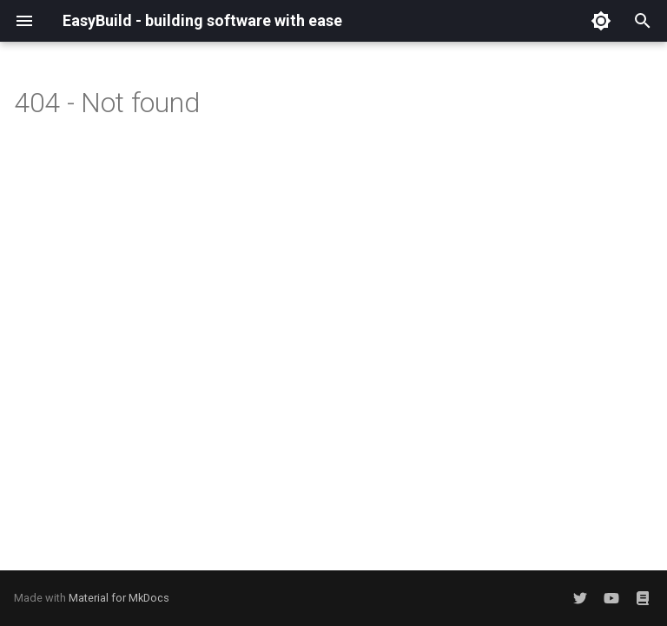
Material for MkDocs (119, 597)
